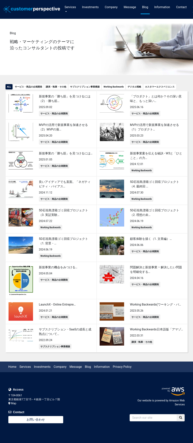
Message (130, 7)
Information (162, 7)
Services (70, 7)
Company (111, 7)
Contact (181, 7)
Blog (145, 7)
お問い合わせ (36, 419)
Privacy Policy (122, 367)
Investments (90, 7)
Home (12, 367)
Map (12, 403)
